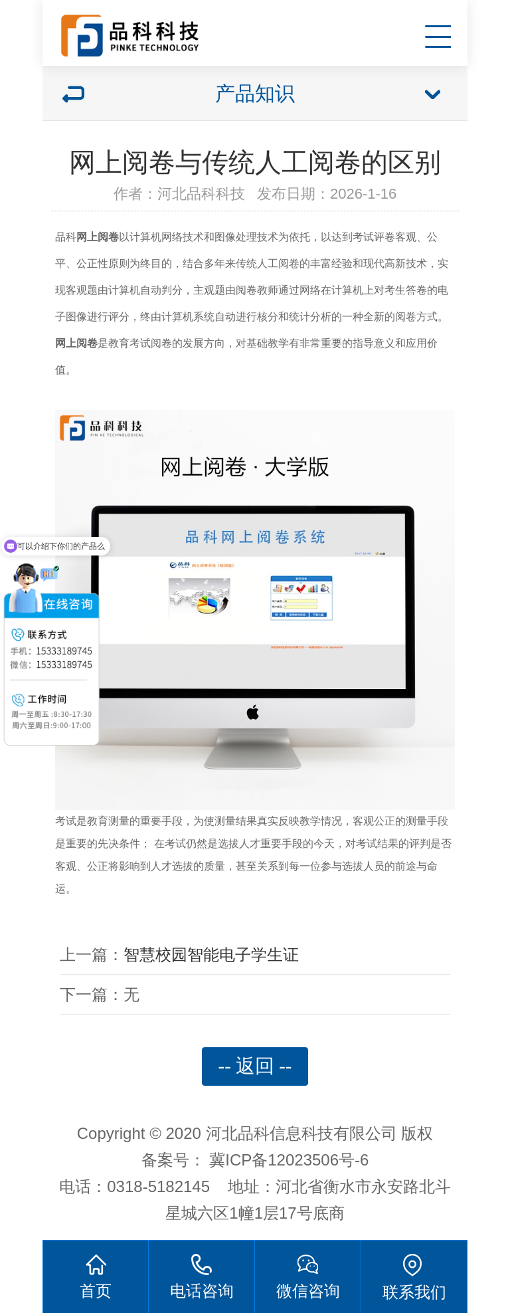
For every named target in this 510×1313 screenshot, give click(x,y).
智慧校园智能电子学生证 (211, 954)
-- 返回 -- (255, 1065)
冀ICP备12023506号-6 (289, 1160)
